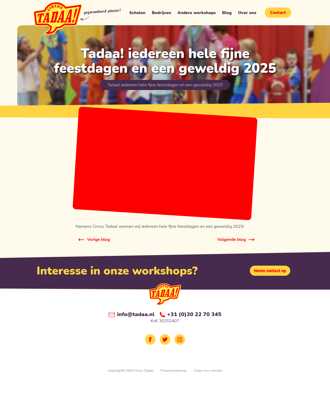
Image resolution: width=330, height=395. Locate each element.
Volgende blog (231, 239)
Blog (227, 13)
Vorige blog (98, 239)
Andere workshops (196, 13)
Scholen (137, 13)
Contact (278, 12)
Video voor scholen (208, 370)
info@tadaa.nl (131, 314)
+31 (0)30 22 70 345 (190, 314)
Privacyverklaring (173, 370)
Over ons (247, 13)
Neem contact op (270, 270)
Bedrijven (161, 13)
